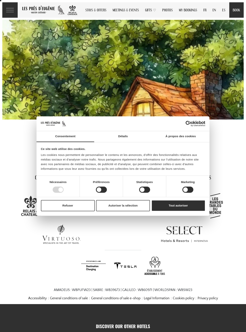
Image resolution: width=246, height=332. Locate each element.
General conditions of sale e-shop (115, 298)
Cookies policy (183, 298)
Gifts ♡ (150, 10)
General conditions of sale (69, 298)
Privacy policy (208, 298)
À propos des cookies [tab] (180, 136)
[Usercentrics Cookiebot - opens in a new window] (188, 123)
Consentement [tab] (65, 136)
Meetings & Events (126, 10)
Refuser (67, 205)
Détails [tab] (123, 136)
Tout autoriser (178, 205)
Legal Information (157, 298)
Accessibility (37, 298)
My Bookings (188, 10)
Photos (167, 10)
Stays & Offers (95, 10)
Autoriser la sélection (123, 205)
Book (236, 10)
